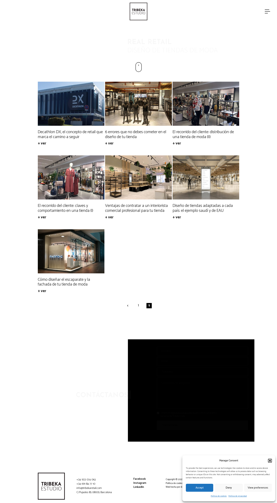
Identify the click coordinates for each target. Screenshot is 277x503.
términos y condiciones (178, 413)
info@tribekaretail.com (89, 488)
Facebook (139, 479)
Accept (200, 488)
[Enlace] (138, 11)
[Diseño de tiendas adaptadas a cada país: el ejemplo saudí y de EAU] (206, 177)
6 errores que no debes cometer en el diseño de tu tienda (135, 134)
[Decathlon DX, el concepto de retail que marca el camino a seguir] (71, 104)
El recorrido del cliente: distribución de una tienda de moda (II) (203, 134)
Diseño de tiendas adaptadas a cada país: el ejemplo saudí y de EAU (203, 208)
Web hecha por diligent (177, 487)
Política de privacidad (237, 496)
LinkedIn (138, 487)
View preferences (258, 488)
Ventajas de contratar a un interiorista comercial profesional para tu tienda (136, 208)
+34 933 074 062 (86, 479)
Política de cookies (219, 496)
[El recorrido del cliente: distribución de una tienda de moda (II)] (206, 104)
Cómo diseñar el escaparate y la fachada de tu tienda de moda (64, 282)
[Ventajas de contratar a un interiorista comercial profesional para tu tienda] (138, 177)
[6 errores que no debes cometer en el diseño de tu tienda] (138, 104)
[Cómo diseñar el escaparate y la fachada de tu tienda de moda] (71, 251)
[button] (270, 460)
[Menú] (268, 11)
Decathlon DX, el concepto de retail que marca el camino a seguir (70, 134)
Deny (229, 488)
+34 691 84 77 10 (85, 483)
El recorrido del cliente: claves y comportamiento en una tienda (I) (65, 208)
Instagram (139, 483)
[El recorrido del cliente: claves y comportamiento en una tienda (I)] (71, 177)
